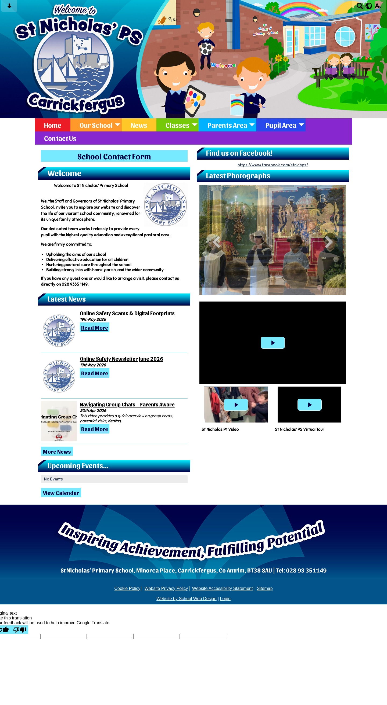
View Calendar (61, 492)
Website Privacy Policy (166, 588)
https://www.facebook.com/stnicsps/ (273, 164)
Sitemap (265, 588)
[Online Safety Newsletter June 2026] (59, 375)
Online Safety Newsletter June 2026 (121, 358)
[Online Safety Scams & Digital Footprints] (59, 330)
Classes (177, 125)
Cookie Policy (127, 588)
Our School (96, 125)
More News (57, 451)
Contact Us (60, 138)
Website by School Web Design (186, 598)
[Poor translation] (19, 629)
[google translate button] (369, 6)
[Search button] (360, 7)
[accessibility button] (378, 7)
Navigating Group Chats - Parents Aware (127, 404)
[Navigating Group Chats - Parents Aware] (59, 421)
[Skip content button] (9, 7)
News (139, 125)
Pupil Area (281, 125)
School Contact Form (114, 156)
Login (225, 598)
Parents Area (227, 125)
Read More (94, 327)
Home (52, 125)
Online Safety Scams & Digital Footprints (127, 313)
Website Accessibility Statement (222, 588)
